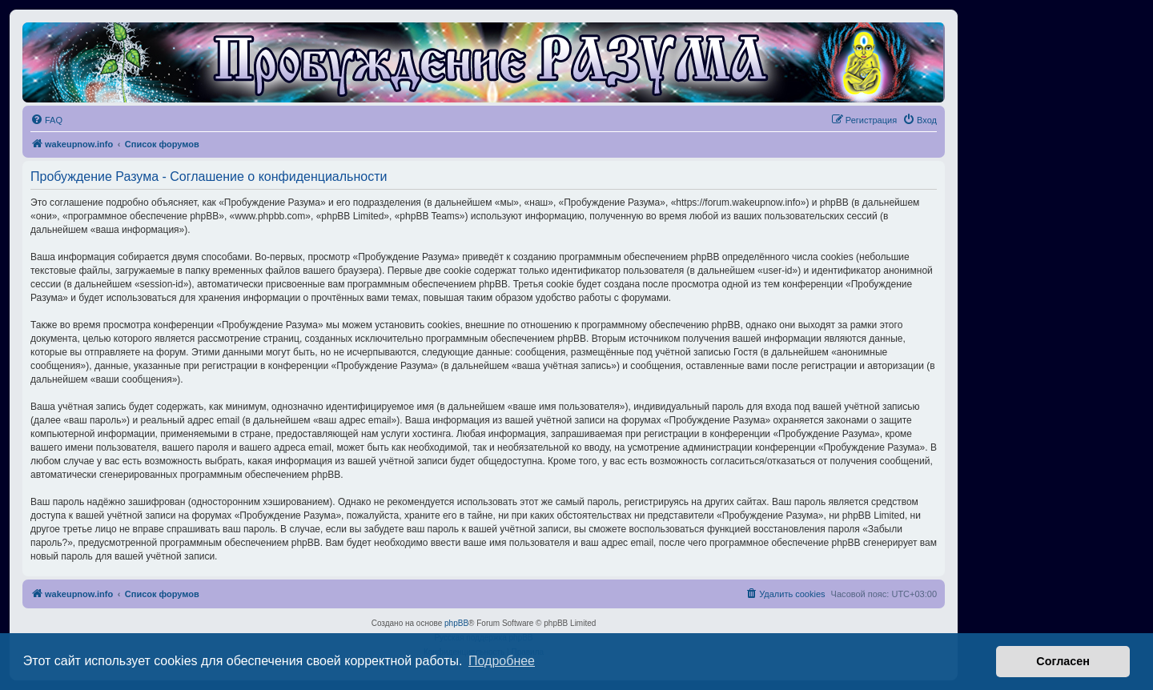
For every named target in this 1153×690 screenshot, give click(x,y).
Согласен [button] (1063, 661)
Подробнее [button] (501, 661)
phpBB (456, 623)
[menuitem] (46, 120)
